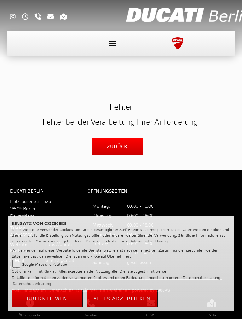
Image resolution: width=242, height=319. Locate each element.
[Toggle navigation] (112, 43)
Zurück (117, 146)
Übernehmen (47, 298)
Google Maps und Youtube (44, 264)
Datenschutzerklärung (148, 241)
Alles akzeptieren (122, 298)
